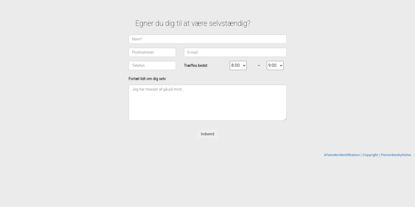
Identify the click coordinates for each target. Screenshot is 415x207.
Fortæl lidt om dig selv (147, 79)
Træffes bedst (196, 65)
